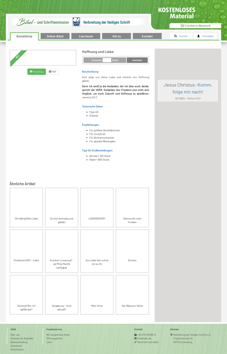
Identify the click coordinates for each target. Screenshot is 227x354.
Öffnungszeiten (54, 327)
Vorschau (40, 71)
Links (49, 331)
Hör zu (116, 36)
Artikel (195, 25)
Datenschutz (17, 338)
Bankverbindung (18, 331)
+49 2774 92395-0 (146, 323)
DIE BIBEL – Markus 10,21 (193, 106)
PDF (56, 71)
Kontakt (147, 36)
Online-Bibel (55, 36)
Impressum (16, 334)
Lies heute (86, 36)
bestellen (149, 60)
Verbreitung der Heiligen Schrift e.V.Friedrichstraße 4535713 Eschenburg (192, 327)
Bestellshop (24, 36)
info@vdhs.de (144, 327)
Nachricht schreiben (148, 331)
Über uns (15, 323)
